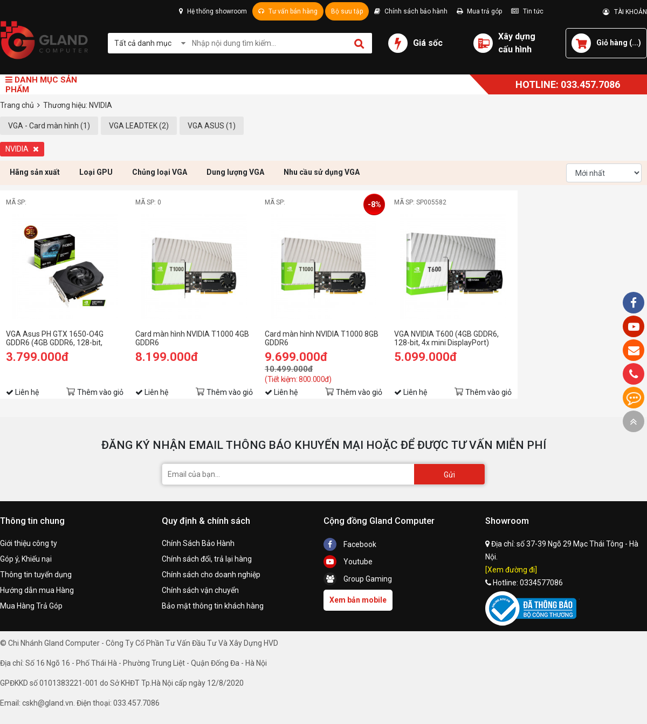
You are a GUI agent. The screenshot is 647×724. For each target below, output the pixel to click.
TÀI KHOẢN (625, 12)
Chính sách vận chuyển (200, 590)
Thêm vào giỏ (100, 392)
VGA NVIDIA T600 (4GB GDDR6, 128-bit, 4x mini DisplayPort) (446, 338)
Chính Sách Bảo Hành (198, 543)
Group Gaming (358, 578)
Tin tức (527, 11)
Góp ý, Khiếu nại (26, 559)
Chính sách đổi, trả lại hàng (207, 559)
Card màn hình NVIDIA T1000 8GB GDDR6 (321, 338)
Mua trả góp (479, 11)
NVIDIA (22, 149)
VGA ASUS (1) (212, 125)
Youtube (348, 561)
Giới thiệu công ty (28, 543)
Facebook (350, 544)
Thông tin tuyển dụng (36, 574)
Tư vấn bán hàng (288, 11)
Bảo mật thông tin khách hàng (213, 606)
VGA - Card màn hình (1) (49, 125)
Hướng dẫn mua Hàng (37, 590)
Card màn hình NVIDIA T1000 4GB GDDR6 (192, 338)
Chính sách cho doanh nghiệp (211, 574)
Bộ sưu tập (347, 11)
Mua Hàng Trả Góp (31, 606)
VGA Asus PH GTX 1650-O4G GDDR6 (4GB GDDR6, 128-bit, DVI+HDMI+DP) (55, 338)
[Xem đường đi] (511, 569)
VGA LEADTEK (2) (139, 125)
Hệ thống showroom (213, 11)
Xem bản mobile (358, 600)
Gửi (449, 474)
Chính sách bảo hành (411, 11)
